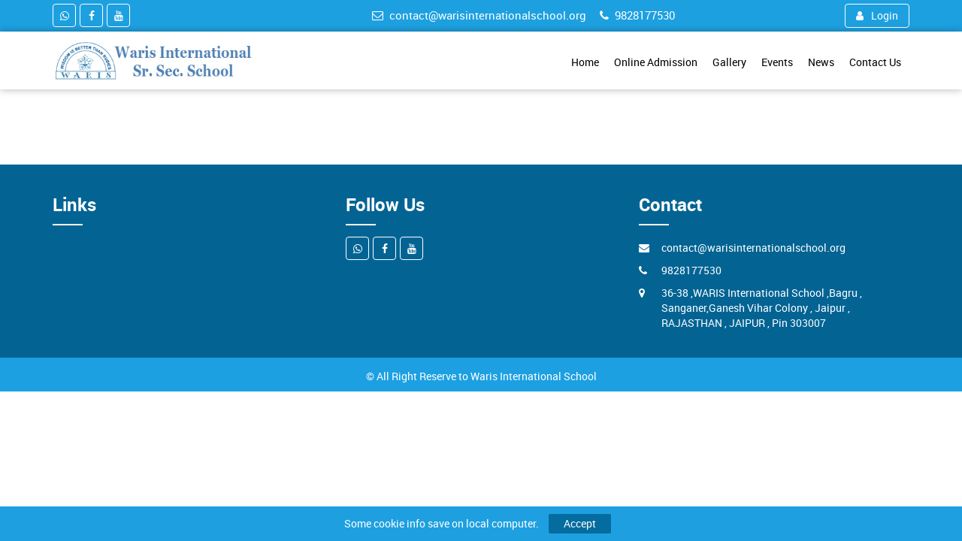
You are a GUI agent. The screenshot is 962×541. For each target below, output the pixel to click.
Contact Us (875, 62)
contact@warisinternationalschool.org (479, 15)
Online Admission (655, 62)
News (821, 62)
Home (585, 62)
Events (777, 62)
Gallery (729, 62)
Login (877, 15)
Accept (580, 523)
